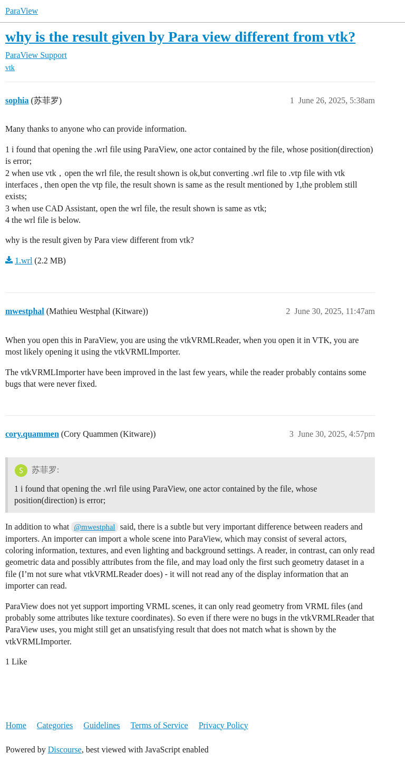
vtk (10, 68)
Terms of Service (159, 725)
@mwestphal (94, 527)
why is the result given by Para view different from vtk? (180, 36)
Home (16, 725)
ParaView (21, 10)
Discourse (65, 749)
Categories (55, 725)
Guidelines (101, 725)
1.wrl (23, 260)
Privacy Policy (223, 725)
